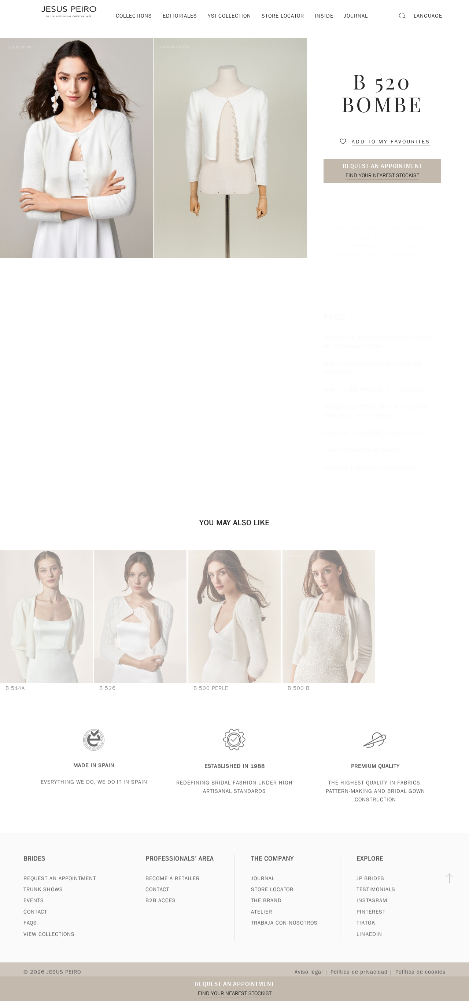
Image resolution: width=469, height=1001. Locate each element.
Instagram (372, 908)
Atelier (261, 920)
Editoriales (180, 15)
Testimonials (376, 897)
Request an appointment (382, 166)
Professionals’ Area (179, 867)
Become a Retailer (172, 886)
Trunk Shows (43, 897)
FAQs (30, 931)
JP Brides (370, 886)
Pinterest (371, 920)
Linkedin (369, 942)
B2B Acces (160, 908)
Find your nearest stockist (382, 175)
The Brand (266, 908)
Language (428, 15)
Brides (34, 867)
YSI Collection (229, 15)
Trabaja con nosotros (284, 931)
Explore (370, 867)
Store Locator (272, 897)
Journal (263, 886)
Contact (35, 920)
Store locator (283, 15)
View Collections (49, 942)
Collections (134, 15)
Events (33, 908)
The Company (272, 867)
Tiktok (366, 931)
